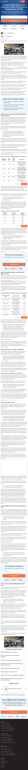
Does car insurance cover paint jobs (17, 524)
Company (3, 758)
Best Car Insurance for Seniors (6, 747)
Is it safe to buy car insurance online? (7, 740)
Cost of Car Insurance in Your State (7, 730)
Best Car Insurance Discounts (6, 737)
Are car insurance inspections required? (12, 400)
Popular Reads (4, 746)
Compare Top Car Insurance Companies (7, 728)
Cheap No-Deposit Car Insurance (6, 749)
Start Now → (24, 317)
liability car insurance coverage (12, 67)
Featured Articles (4, 734)
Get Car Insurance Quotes (5, 723)
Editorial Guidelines (4, 761)
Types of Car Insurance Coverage (6, 735)
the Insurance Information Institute (18, 280)
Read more (14, 14)
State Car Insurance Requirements (6, 739)
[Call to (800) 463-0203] (19, 1)
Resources (3, 721)
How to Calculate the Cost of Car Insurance (8, 742)
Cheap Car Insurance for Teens (6, 751)
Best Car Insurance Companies (6, 725)
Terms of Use (18, 266)
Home (3, 694)
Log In (23, 1)
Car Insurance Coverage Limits (19, 695)
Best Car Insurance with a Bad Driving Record (8, 754)
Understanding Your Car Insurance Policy (12, 694)
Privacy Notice (3, 763)
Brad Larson (10, 36)
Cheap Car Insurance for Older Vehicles (7, 753)
